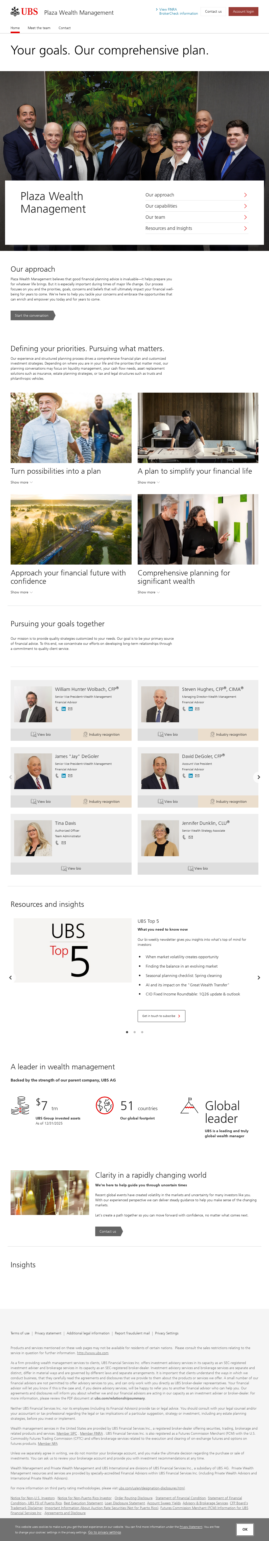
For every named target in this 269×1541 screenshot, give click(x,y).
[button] (70, 709)
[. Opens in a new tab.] (24, 11)
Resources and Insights (168, 228)
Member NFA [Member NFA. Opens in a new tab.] (48, 1444)
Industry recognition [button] (107, 735)
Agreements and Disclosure (65, 1513)
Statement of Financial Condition (181, 1498)
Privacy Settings (166, 1333)
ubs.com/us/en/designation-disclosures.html (152, 1488)
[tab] (127, 1032)
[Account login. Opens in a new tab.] (243, 11)
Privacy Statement (191, 1527)
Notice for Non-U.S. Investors (33, 1498)
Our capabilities (161, 206)
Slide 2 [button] (134, 1032)
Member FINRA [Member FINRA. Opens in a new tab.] (91, 1433)
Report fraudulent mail (132, 1333)
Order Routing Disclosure (134, 1498)
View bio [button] (51, 735)
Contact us (213, 11)
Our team (155, 217)
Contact (65, 28)
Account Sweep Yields (164, 1503)
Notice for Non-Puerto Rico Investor (85, 1498)
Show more (22, 483)
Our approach (159, 195)
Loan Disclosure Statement (125, 1503)
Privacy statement (48, 1333)
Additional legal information (88, 1333)
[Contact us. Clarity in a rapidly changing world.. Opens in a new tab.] (109, 1231)
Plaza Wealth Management (79, 12)
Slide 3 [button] (142, 1032)
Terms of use (20, 1333)
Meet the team (39, 28)
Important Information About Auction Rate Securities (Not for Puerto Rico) (101, 1508)
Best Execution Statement (83, 1503)
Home (15, 28)
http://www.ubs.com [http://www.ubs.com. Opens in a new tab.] (93, 1353)
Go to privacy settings (104, 1532)
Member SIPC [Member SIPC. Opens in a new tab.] (67, 1433)
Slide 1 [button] (127, 1032)
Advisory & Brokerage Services (205, 1503)
